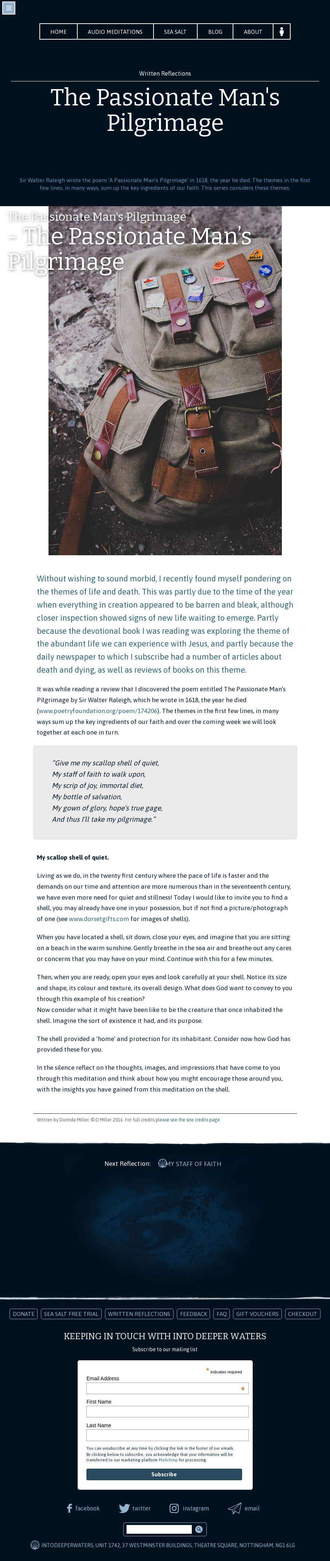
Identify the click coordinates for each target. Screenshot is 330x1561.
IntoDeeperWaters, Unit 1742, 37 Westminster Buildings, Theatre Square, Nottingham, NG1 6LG (168, 1545)
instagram (196, 1507)
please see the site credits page (188, 1119)
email (253, 1507)
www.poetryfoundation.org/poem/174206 (98, 711)
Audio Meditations (114, 32)
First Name (98, 1401)
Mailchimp (168, 1459)
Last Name (98, 1424)
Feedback (193, 1313)
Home (55, 32)
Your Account (285, 31)
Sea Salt (176, 32)
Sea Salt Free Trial (71, 1313)
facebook (87, 1507)
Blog (217, 32)
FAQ (222, 1313)
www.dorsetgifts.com (99, 919)
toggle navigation (8, 8)
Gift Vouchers (257, 1313)
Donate (24, 1313)
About (256, 32)
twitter (141, 1507)
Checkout (302, 1313)
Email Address (165, 1377)
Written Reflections (139, 1313)
